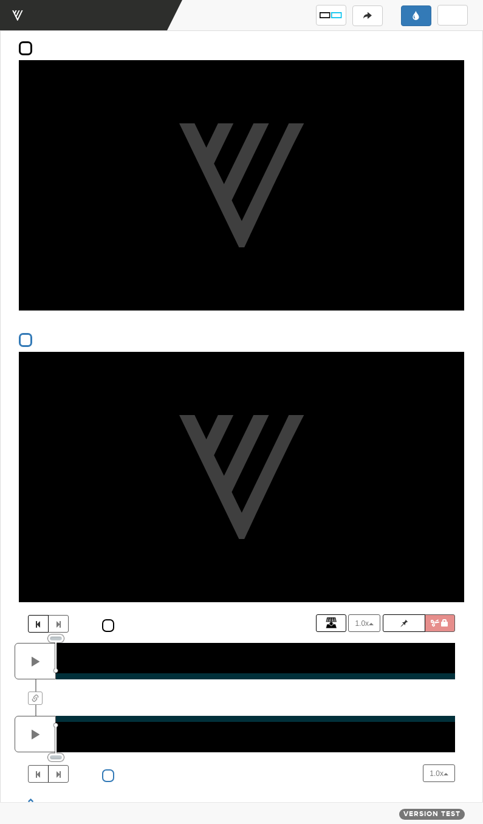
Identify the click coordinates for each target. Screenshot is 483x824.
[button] (331, 15)
